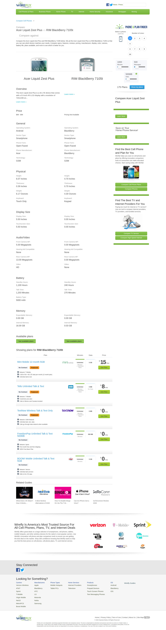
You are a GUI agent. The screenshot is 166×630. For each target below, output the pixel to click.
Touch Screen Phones (90, 591)
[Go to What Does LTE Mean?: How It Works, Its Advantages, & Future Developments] (24, 493)
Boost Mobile (20, 605)
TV (72, 12)
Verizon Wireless (21, 585)
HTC (34, 591)
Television (69, 588)
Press (120, 5)
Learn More (121, 104)
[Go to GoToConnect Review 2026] (101, 493)
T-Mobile (19, 593)
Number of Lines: (138, 33)
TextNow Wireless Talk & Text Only (35, 410)
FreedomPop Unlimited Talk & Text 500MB (35, 434)
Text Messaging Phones (91, 593)
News (115, 5)
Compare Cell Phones (24, 21)
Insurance (109, 12)
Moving (134, 12)
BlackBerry (36, 588)
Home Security (95, 12)
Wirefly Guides (123, 583)
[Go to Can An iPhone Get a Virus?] (82, 493)
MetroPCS (19, 602)
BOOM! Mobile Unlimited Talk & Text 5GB (35, 459)
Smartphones (87, 585)
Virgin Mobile (20, 596)
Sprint (18, 591)
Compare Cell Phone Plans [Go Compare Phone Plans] (131, 172)
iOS (106, 591)
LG (34, 593)
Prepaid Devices (88, 588)
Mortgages (122, 12)
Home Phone (61, 12)
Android (107, 585)
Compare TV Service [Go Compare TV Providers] (131, 221)
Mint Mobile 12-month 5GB (31, 362)
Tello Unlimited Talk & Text (30, 386)
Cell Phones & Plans (26, 12)
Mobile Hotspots (54, 585)
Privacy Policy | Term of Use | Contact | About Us (118, 615)
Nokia (35, 599)
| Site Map (140, 615)
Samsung (36, 602)
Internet (81, 12)
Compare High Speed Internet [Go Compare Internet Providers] (131, 225)
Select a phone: (120, 32)
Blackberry (108, 588)
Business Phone (45, 12)
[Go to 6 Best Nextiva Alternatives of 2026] (43, 493)
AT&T (18, 588)
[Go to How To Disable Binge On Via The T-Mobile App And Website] (63, 493)
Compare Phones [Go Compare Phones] (131, 176)
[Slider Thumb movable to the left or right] (120, 55)
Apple (35, 585)
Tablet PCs (52, 588)
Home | (97, 615)
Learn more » (21, 102)
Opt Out (146, 615)
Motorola (36, 596)
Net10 (18, 599)
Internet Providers (72, 585)
